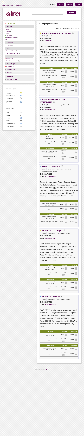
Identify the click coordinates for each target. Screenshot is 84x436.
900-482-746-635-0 (50, 238)
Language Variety (12, 79)
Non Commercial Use (12, 53)
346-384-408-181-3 (50, 304)
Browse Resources (7, 5)
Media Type (10, 73)
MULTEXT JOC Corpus (52, 230)
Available (8, 45)
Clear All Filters (11, 23)
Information (19, 5)
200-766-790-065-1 (50, 176)
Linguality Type (11, 64)
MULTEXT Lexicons (51, 297)
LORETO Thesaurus (51, 166)
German (8, 35)
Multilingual (9, 66)
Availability (10, 42)
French (8, 31)
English (8, 29)
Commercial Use (10, 51)
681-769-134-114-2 (50, 41)
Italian (7, 33)
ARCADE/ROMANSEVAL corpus (56, 33)
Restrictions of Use (12, 56)
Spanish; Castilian (11, 37)
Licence (9, 48)
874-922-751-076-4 (50, 110)
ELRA (47, 369)
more (6, 39)
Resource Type (11, 69)
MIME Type (10, 76)
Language (9, 26)
